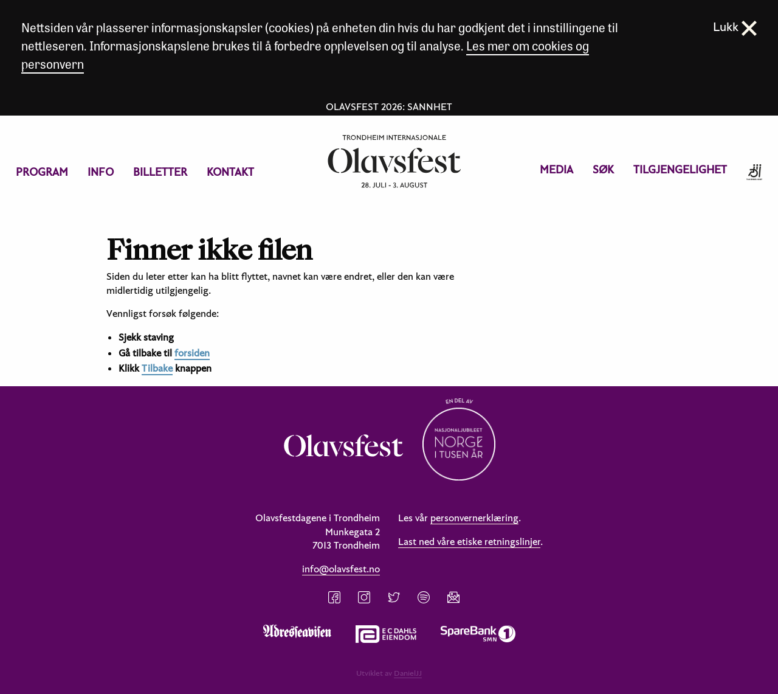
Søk (603, 169)
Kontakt (230, 172)
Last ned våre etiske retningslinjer (469, 541)
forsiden (192, 353)
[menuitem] (42, 172)
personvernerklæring (474, 518)
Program (42, 172)
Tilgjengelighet (680, 169)
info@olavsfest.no (341, 569)
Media (556, 169)
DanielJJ (408, 673)
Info (101, 172)
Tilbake (157, 368)
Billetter (160, 172)
